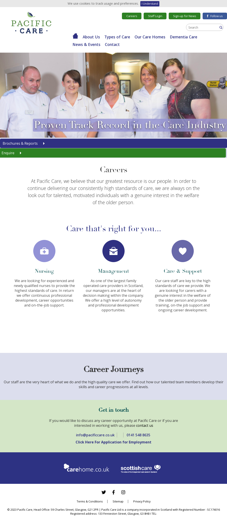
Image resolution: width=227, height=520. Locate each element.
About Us (91, 37)
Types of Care (117, 37)
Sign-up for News (184, 16)
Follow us (215, 16)
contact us (144, 425)
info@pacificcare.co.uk (95, 435)
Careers (131, 16)
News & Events (86, 44)
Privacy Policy (142, 501)
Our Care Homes (150, 37)
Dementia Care (183, 37)
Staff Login (155, 16)
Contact (112, 44)
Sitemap (118, 501)
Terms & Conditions (90, 501)
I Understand (150, 4)
